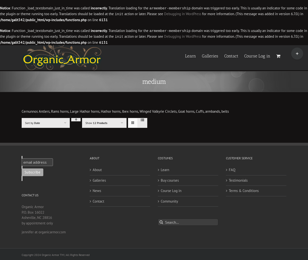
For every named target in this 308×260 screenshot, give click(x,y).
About (97, 169)
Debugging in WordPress (182, 14)
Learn (165, 169)
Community (169, 200)
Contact (98, 200)
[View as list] (142, 119)
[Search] (161, 221)
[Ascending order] (76, 118)
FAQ (232, 169)
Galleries (99, 179)
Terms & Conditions (244, 189)
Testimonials (238, 179)
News (97, 189)
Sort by (32, 122)
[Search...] (188, 221)
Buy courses (170, 179)
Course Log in (171, 189)
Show (96, 122)
